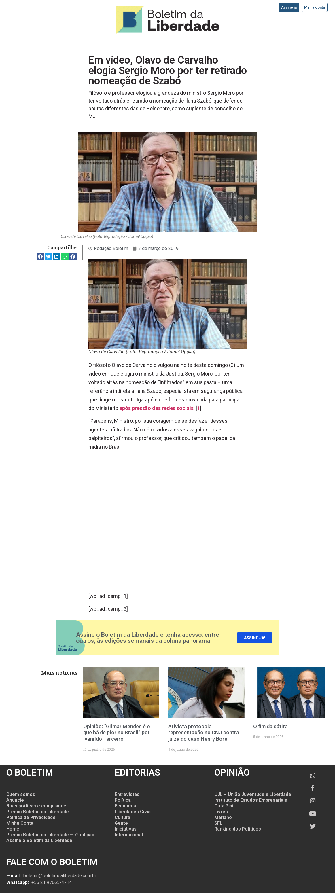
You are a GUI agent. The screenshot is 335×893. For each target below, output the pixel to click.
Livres (221, 811)
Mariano (223, 817)
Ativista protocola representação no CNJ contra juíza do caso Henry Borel (203, 732)
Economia (125, 806)
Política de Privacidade (31, 817)
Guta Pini (223, 806)
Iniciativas (126, 829)
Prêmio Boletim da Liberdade (37, 811)
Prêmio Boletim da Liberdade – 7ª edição (50, 834)
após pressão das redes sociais (156, 408)
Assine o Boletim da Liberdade (39, 840)
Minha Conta (19, 823)
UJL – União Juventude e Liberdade (252, 794)
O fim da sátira (270, 726)
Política (123, 800)
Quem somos (20, 794)
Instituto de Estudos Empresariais (250, 800)
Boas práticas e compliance (36, 806)
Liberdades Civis (133, 811)
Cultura (122, 817)
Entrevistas (127, 794)
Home (12, 829)
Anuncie (15, 800)
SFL (218, 823)
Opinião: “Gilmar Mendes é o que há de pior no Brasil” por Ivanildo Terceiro (116, 732)
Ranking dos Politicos (237, 829)
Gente (121, 823)
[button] (40, 256)
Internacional (129, 834)
